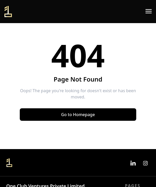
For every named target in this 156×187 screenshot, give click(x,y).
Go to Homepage (78, 114)
